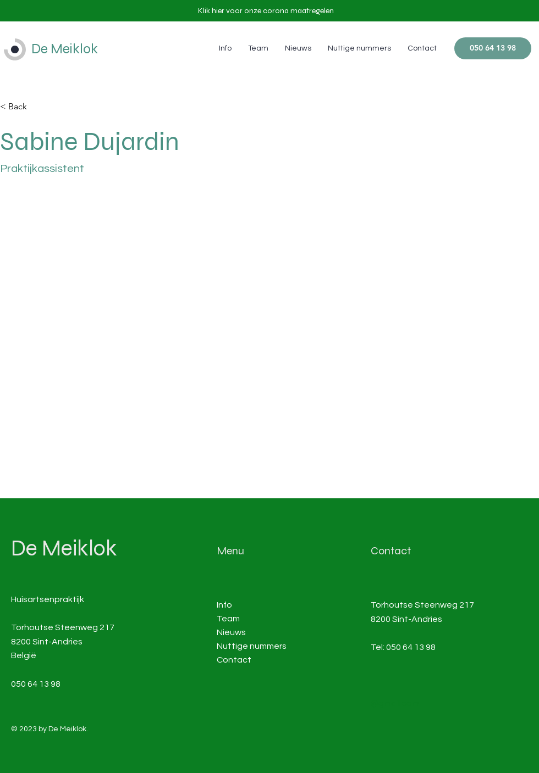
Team (228, 618)
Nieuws (231, 632)
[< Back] (21, 107)
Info (224, 604)
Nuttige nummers (252, 646)
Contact (234, 659)
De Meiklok (64, 49)
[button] (266, 10)
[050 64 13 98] (492, 48)
